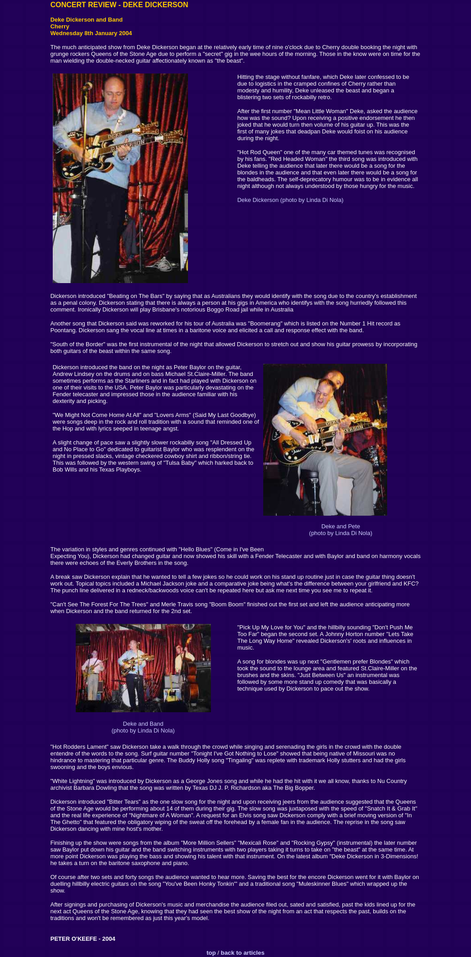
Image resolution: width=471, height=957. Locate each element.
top (211, 952)
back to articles (242, 952)
